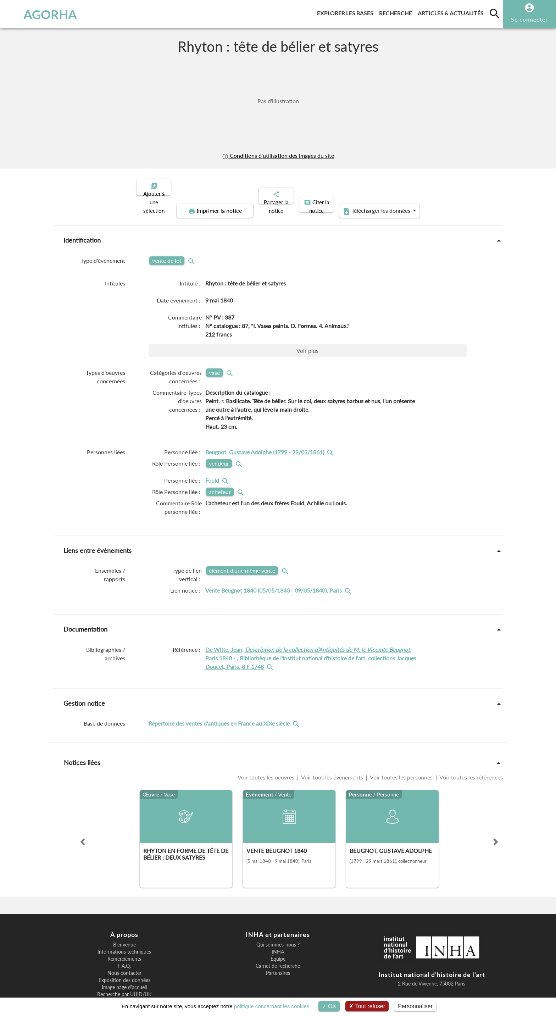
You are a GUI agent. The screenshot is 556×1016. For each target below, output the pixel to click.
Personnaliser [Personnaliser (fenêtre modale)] (415, 1006)
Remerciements (124, 934)
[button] (83, 817)
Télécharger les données (440, 186)
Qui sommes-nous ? (278, 920)
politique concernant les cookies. (272, 1006)
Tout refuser (367, 1006)
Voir (307, 326)
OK (329, 1006)
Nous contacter (124, 948)
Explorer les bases (346, 11)
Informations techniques (124, 927)
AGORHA (43, 14)
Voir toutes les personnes (401, 752)
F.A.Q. (124, 941)
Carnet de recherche (278, 941)
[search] (494, 13)
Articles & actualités (452, 11)
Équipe (278, 934)
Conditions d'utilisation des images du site (278, 155)
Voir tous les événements (332, 752)
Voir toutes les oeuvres (267, 752)
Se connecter (529, 19)
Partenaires (278, 948)
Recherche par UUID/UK (124, 970)
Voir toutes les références (470, 752)
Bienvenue (124, 920)
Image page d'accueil (124, 963)
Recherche (397, 11)
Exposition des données (124, 955)
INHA (278, 927)
